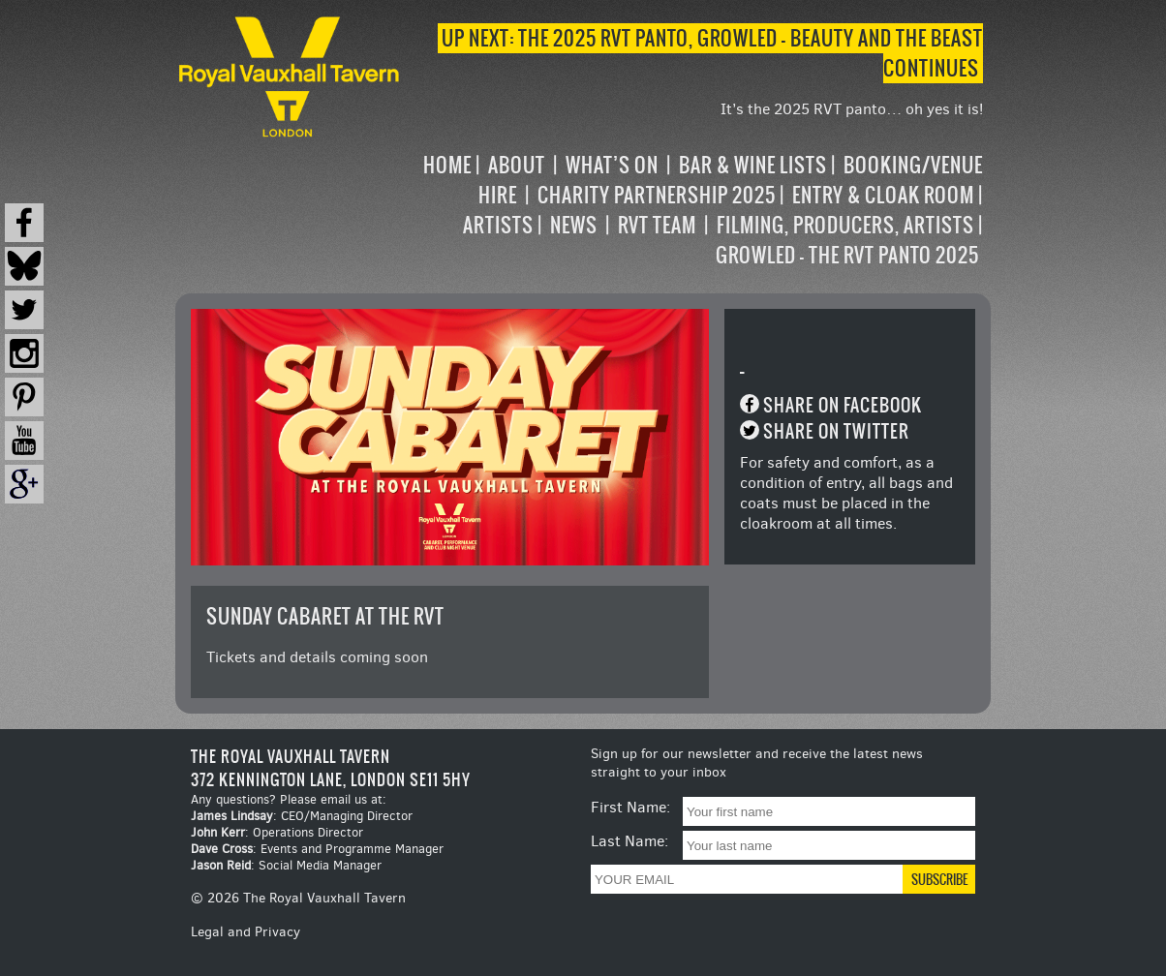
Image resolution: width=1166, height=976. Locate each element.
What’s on (612, 165)
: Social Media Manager (286, 865)
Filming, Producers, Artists (845, 225)
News (574, 225)
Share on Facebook (842, 405)
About (516, 165)
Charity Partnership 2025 (656, 195)
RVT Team (657, 225)
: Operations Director (277, 832)
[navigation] (694, 210)
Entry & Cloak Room (883, 195)
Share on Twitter (836, 431)
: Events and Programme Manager (317, 848)
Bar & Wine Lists (753, 165)
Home (447, 165)
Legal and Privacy (245, 932)
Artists (498, 225)
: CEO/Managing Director (302, 816)
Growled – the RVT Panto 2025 (847, 255)
